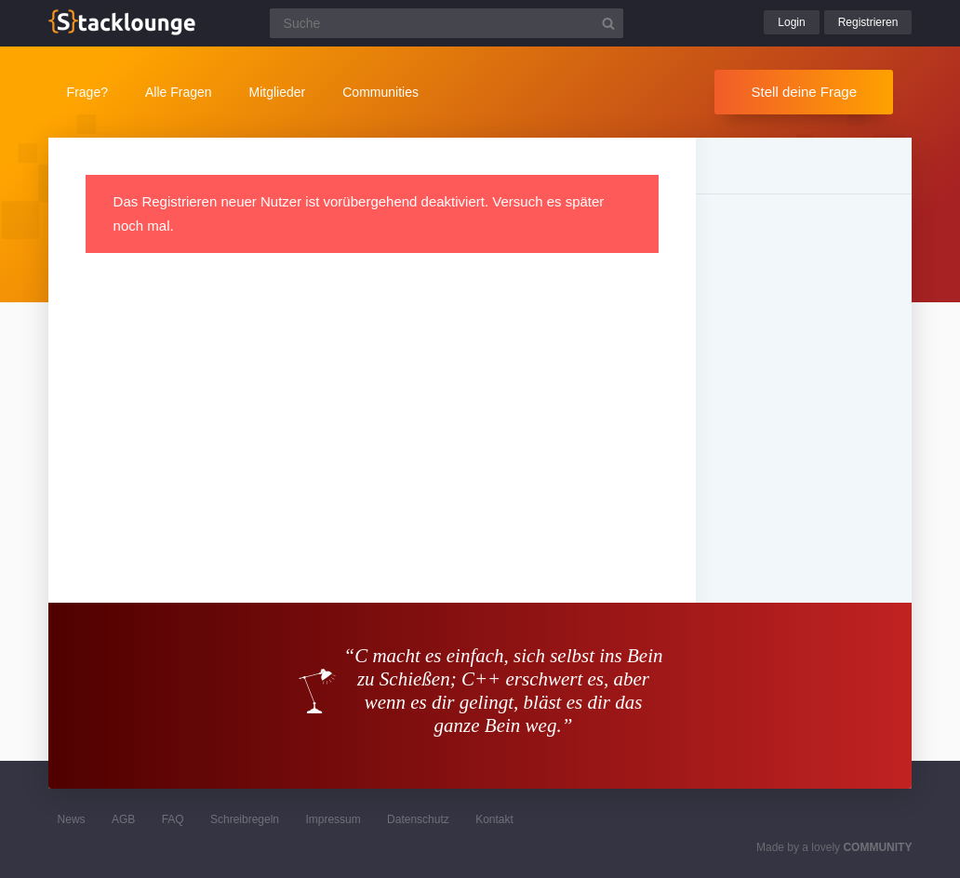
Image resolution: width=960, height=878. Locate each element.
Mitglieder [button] (277, 92)
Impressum (332, 819)
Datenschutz (418, 819)
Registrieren (868, 22)
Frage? (87, 92)
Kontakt (494, 819)
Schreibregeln (244, 819)
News (72, 819)
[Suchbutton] (608, 23)
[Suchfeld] (446, 23)
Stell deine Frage (804, 92)
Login (791, 22)
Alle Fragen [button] (178, 92)
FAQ (173, 819)
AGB (123, 819)
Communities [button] (380, 92)
